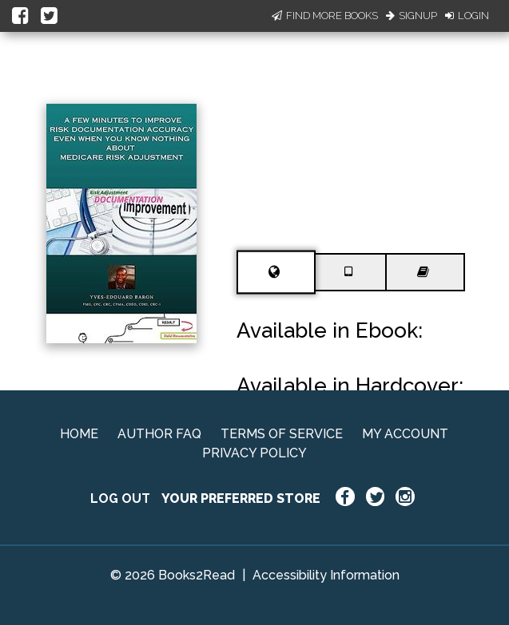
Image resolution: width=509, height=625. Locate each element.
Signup (411, 16)
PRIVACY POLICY (254, 453)
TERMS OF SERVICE (282, 433)
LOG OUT (120, 498)
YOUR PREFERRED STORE (240, 498)
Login (467, 16)
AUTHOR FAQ (159, 433)
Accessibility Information (326, 575)
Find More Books (325, 16)
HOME (79, 433)
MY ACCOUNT (405, 433)
